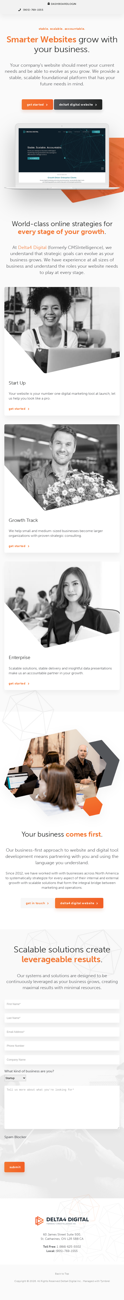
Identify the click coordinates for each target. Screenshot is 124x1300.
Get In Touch (35, 967)
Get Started (35, 104)
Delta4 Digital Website (76, 104)
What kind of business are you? (29, 1156)
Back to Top (62, 1273)
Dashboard (59, 3)
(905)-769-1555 (33, 9)
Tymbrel (105, 1281)
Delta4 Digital (32, 274)
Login (72, 3)
